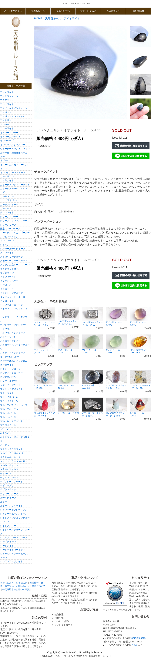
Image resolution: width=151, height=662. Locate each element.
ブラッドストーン (9, 401)
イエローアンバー (9, 132)
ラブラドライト (8, 489)
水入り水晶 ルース (10, 457)
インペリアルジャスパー (12, 144)
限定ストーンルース (10, 228)
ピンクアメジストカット (12, 373)
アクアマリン (7, 100)
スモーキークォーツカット (13, 260)
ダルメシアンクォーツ (11, 293)
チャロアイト (7, 301)
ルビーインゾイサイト (11, 505)
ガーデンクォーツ (9, 204)
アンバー (4, 124)
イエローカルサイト (10, 136)
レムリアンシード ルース (13, 537)
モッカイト (6, 473)
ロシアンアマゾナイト (11, 561)
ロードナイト (7, 545)
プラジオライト (8, 425)
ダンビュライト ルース (12, 297)
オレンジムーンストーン (12, 172)
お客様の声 (21, 582)
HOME (38, 18)
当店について (113, 11)
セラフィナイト (8, 277)
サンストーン (7, 240)
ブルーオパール (8, 413)
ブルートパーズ (8, 417)
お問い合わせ (23, 586)
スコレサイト (7, 252)
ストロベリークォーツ (11, 256)
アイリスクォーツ (9, 96)
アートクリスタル (13, 11)
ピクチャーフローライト (12, 369)
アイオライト (7, 92)
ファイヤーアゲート (10, 385)
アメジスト (6, 112)
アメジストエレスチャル (12, 116)
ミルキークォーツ (9, 465)
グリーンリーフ (8, 224)
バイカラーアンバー (10, 341)
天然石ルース (38, 11)
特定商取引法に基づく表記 (16, 589)
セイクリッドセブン (10, 268)
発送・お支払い (88, 11)
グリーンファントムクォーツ (15, 220)
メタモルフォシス (9, 469)
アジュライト (7, 104)
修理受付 (34, 582)
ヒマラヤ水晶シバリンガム (13, 361)
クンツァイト (7, 212)
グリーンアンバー (9, 216)
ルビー (3, 501)
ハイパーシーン (8, 337)
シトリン (4, 244)
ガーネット (6, 208)
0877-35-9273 (138, 638)
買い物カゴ (138, 11)
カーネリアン (8, 176)
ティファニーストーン (11, 305)
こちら (134, 645)
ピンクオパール (8, 377)
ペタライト (6, 433)
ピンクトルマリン (9, 381)
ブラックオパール (9, 397)
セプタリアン (7, 272)
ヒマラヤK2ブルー (9, 356)
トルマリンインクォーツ (12, 332)
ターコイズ (6, 284)
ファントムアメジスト (11, 389)
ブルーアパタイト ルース (13, 405)
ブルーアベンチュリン (11, 409)
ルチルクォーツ (8, 497)
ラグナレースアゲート (11, 481)
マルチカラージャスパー (12, 453)
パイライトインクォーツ (12, 352)
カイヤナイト (7, 180)
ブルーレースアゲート (11, 421)
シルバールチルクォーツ (12, 248)
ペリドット (6, 445)
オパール (4, 160)
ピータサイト (7, 364)
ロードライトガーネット (12, 549)
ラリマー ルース (9, 493)
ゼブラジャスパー (9, 280)
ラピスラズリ (7, 485)
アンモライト (7, 128)
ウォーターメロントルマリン (15, 148)
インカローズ (7, 140)
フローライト (7, 393)
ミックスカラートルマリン (13, 461)
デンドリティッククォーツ (13, 324)
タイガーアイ (7, 289)
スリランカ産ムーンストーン (15, 264)
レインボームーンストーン (13, 513)
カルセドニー (7, 196)
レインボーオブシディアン (13, 509)
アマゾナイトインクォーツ (13, 108)
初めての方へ (63, 11)
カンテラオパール (9, 200)
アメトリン (6, 120)
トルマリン (6, 329)
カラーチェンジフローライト (15, 184)
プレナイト (6, 429)
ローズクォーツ (8, 541)
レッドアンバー (8, 525)
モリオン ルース (9, 477)
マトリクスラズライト (11, 449)
